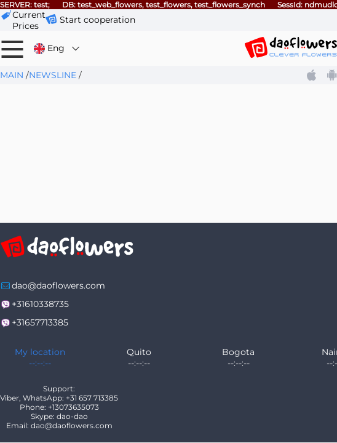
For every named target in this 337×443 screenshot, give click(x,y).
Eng (57, 48)
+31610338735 (40, 303)
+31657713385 (40, 322)
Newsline (52, 75)
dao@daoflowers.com (58, 285)
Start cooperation (97, 19)
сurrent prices (29, 20)
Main (11, 75)
